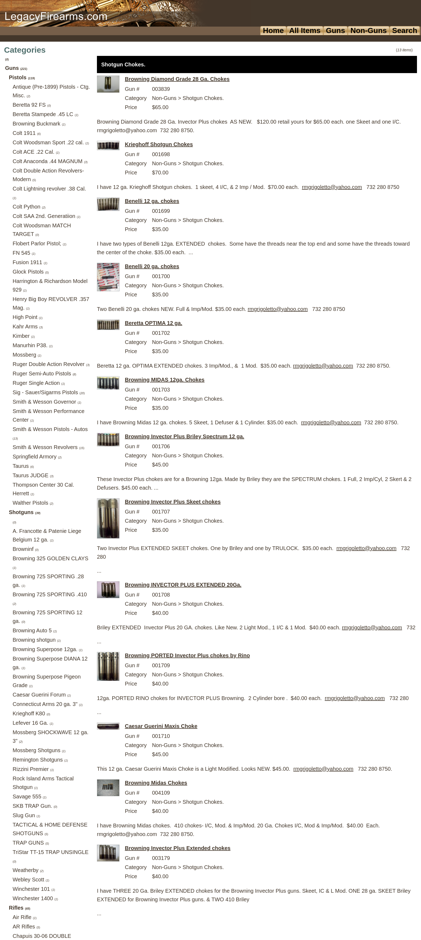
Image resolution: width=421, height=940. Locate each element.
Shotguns (24, 512)
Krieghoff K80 (31, 713)
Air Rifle (25, 917)
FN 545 (24, 253)
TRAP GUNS (31, 843)
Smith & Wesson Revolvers (48, 447)
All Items (305, 30)
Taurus (23, 466)
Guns (335, 30)
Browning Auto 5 (35, 630)
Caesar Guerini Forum (42, 695)
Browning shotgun (37, 640)
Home (273, 30)
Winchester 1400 (35, 898)
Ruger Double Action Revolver (51, 364)
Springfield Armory (37, 457)
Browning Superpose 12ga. (47, 649)
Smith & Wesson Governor (47, 402)
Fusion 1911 (30, 262)
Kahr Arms (28, 326)
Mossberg (27, 355)
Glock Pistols (31, 272)
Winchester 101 (34, 889)
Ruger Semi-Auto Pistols (44, 373)
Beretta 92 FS (32, 105)
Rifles (19, 908)
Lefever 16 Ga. (33, 723)
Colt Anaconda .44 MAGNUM (50, 161)
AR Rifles (26, 927)
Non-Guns (368, 30)
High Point (27, 317)
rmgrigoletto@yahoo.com (332, 187)
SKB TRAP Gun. (35, 806)
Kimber (24, 336)
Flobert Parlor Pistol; (39, 243)
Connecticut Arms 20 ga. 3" (48, 704)
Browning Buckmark (39, 124)
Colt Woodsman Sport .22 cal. (51, 142)
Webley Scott (31, 879)
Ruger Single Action (39, 383)
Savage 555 (29, 796)
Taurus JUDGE (33, 475)
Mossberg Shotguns (39, 750)
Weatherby (28, 870)
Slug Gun (26, 815)
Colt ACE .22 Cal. (36, 152)
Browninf (26, 549)
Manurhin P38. (33, 345)
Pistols (22, 77)
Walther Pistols (33, 503)
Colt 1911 (27, 133)
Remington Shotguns (40, 760)
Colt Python (29, 207)
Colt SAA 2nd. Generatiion (47, 216)
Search (404, 30)
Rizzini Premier (33, 769)
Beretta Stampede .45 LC (45, 114)
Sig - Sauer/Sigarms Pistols (49, 392)
